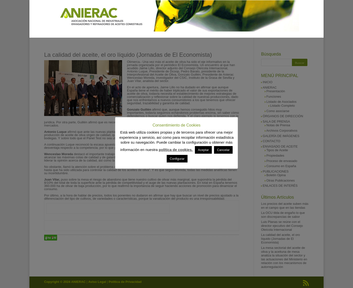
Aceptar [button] (203, 150)
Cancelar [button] (223, 150)
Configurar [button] (177, 159)
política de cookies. (176, 150)
